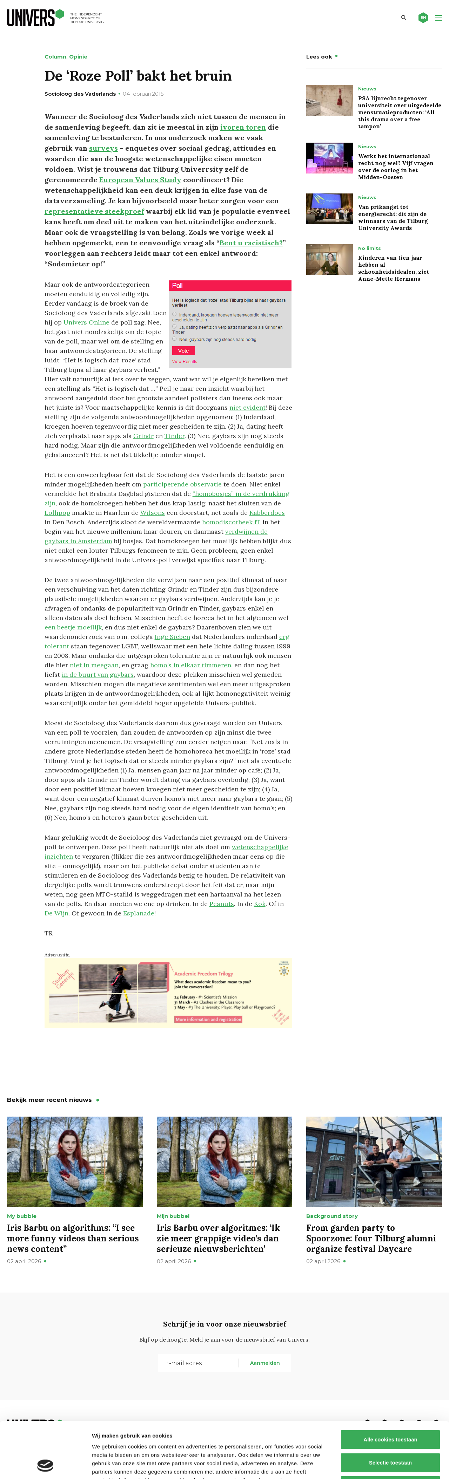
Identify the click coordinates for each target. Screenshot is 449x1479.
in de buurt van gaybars (98, 674)
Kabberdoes (267, 513)
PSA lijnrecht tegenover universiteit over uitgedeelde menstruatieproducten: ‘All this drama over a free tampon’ (399, 112)
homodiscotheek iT (231, 522)
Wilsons (152, 513)
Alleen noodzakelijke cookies (390, 1433)
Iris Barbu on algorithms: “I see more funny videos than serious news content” (73, 1238)
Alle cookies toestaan (390, 1387)
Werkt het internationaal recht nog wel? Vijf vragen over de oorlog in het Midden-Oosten (396, 166)
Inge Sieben (172, 637)
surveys (103, 148)
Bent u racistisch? (251, 242)
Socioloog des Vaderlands (80, 93)
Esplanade (138, 913)
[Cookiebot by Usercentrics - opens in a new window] (45, 1465)
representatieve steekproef (94, 211)
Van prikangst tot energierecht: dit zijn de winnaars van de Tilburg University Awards (393, 217)
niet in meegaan (94, 665)
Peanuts (221, 904)
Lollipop (57, 513)
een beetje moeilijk (73, 627)
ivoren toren (243, 127)
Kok (260, 904)
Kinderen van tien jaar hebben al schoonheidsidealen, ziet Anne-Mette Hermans (393, 268)
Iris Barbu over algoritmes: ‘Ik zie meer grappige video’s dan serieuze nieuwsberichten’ (218, 1238)
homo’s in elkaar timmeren (190, 665)
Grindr (143, 436)
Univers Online (86, 322)
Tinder (175, 436)
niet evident (247, 407)
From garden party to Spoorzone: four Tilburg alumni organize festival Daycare (371, 1238)
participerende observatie (182, 484)
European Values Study (140, 179)
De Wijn (56, 913)
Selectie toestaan (390, 1410)
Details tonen (379, 1465)
